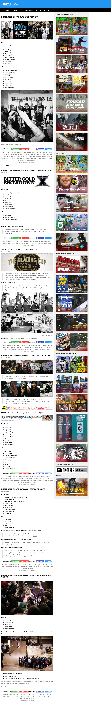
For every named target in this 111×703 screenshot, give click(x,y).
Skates (16, 10)
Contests (21, 152)
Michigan (9, 154)
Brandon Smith (25, 349)
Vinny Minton (47, 158)
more (71, 14)
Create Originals (9, 144)
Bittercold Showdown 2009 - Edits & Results (23, 489)
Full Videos (29, 10)
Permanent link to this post (27, 162)
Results (27, 152)
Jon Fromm (44, 566)
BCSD (21, 144)
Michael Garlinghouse (14, 156)
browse (70, 464)
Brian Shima (37, 476)
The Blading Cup (9, 345)
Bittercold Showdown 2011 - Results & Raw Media (25, 356)
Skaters (8, 10)
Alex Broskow (18, 154)
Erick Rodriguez (26, 158)
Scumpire (39, 480)
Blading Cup (10, 273)
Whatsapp (16, 149)
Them (48, 345)
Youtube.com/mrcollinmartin (24, 401)
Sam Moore (36, 566)
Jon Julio (32, 480)
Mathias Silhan (26, 566)
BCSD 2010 (12, 241)
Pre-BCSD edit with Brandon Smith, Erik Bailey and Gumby (22, 678)
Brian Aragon (17, 144)
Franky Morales (36, 158)
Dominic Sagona (45, 349)
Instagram (25, 149)
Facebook (41, 149)
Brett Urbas (27, 154)
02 (42, 413)
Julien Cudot (38, 376)
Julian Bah (21, 160)
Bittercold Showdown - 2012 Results (19, 17)
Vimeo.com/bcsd (9, 401)
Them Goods (41, 345)
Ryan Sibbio (46, 156)
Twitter (49, 149)
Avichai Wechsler (16, 231)
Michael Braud (30, 698)
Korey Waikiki (6, 158)
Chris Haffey (38, 229)
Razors (34, 482)
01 (39, 413)
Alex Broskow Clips (10, 676)
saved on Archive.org (31, 338)
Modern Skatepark (37, 152)
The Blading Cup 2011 (22, 345)
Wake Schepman (28, 156)
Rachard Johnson (31, 160)
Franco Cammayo (25, 482)
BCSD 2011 (15, 476)
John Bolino (43, 241)
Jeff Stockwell (35, 349)
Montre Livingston (16, 478)
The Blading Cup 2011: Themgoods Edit (20, 250)
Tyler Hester (9, 480)
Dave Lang (8, 378)
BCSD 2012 (13, 152)
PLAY (30, 403)
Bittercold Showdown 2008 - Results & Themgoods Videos (26, 576)
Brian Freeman (48, 480)
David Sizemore (6, 566)
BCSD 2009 (12, 565)
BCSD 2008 (11, 695)
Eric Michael (37, 156)
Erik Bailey (45, 154)
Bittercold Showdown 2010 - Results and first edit (26, 171)
